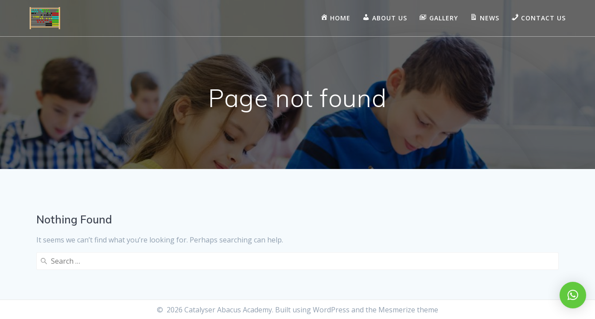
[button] (573, 295)
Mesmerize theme (408, 310)
